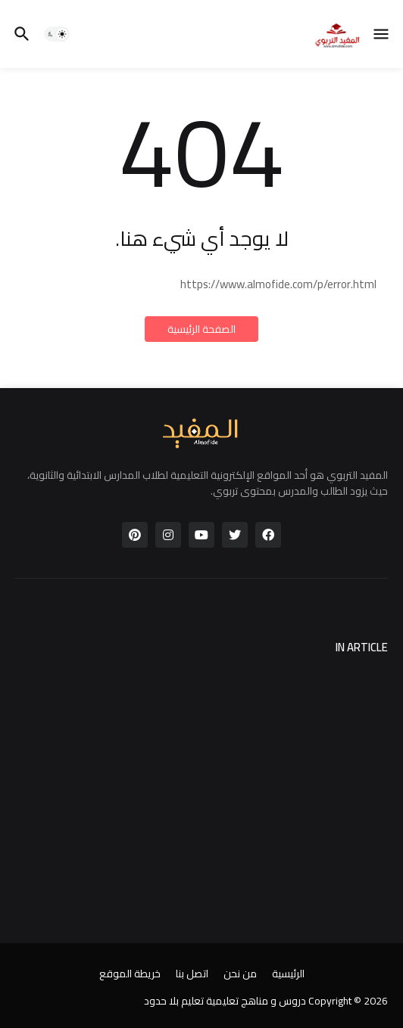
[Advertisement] (201, 777)
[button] (382, 34)
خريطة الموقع (130, 974)
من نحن (240, 974)
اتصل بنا (192, 974)
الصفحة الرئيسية (201, 329)
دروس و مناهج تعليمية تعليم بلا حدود (225, 1001)
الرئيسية (288, 974)
